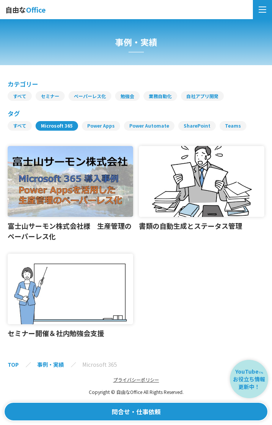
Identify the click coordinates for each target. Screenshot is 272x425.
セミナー (50, 96)
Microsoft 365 (57, 125)
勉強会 (127, 96)
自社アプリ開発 (202, 96)
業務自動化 (160, 96)
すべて (19, 96)
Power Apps (101, 125)
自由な (25, 10)
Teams (233, 125)
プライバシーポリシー (136, 379)
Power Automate (149, 125)
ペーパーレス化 (90, 96)
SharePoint (197, 125)
